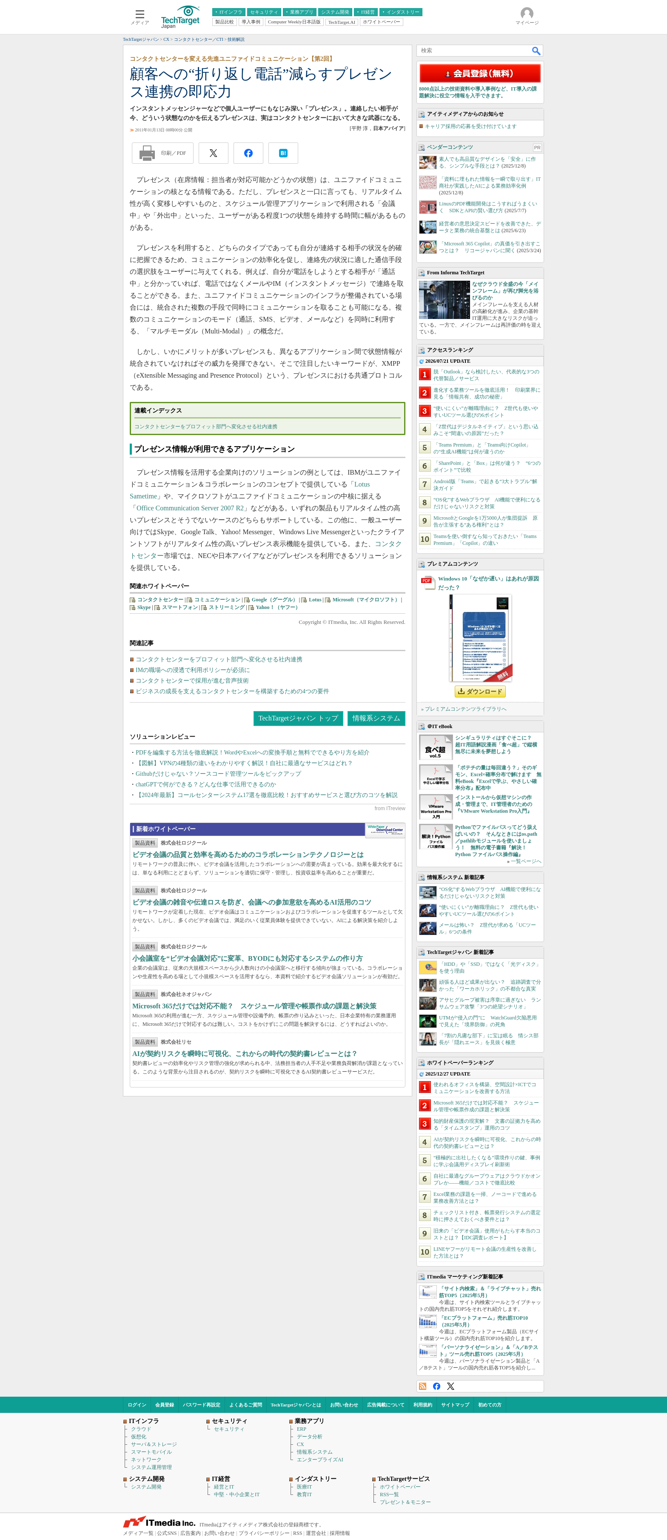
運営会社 (316, 1533)
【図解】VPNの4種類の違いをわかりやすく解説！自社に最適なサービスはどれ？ (244, 763)
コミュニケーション (217, 600)
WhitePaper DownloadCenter (385, 830)
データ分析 (309, 1437)
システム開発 (146, 1487)
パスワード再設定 (201, 1404)
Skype (144, 607)
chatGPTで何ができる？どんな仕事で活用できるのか (206, 784)
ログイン (137, 1404)
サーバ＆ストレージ (154, 1444)
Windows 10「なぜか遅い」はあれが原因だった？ (488, 583)
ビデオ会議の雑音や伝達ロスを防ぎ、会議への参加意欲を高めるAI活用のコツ (251, 902)
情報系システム (376, 718)
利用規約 (422, 1404)
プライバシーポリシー (264, 1533)
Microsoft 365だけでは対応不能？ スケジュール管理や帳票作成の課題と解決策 (254, 1006)
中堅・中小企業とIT (236, 1494)
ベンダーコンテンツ (450, 147)
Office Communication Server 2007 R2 (190, 508)
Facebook (436, 1386)
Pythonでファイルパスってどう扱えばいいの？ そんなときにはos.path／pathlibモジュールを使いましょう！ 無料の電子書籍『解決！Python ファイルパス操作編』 (496, 840)
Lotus (315, 600)
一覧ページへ (526, 861)
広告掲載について (386, 1404)
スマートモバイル (151, 1452)
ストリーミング (227, 607)
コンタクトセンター (160, 600)
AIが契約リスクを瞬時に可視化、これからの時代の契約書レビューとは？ (245, 1053)
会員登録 (164, 1404)
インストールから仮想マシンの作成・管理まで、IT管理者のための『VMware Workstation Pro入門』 (493, 804)
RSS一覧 (389, 1494)
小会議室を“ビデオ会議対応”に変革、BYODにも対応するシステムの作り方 (247, 958)
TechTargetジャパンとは (296, 1404)
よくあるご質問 (245, 1404)
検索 (536, 51)
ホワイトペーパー (400, 1487)
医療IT (304, 1487)
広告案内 (190, 1533)
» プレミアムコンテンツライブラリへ (464, 709)
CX (300, 1444)
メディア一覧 (138, 1533)
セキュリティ (229, 1429)
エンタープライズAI (320, 1460)
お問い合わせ (344, 1404)
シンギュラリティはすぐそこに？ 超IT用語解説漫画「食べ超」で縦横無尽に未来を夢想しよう (496, 744)
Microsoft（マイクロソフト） (366, 600)
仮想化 (138, 1437)
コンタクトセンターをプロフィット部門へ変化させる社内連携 (205, 427)
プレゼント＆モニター (405, 1502)
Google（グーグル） (275, 600)
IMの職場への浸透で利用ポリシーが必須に (193, 670)
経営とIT (224, 1487)
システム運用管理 (151, 1467)
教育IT (304, 1494)
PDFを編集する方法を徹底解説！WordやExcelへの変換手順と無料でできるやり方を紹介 (253, 752)
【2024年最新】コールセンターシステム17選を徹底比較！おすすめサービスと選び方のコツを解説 (267, 795)
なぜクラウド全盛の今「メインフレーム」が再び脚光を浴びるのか (505, 291)
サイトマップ (455, 1404)
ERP (301, 1429)
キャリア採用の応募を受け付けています (471, 126)
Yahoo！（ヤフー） (278, 607)
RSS (422, 1386)
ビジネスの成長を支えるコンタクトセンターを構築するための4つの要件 (232, 691)
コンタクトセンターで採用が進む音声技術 (192, 680)
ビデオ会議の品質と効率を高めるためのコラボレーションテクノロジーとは (248, 854)
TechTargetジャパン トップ (298, 718)
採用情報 (340, 1533)
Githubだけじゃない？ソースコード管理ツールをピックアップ (218, 774)
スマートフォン (180, 607)
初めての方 (490, 1404)
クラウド (141, 1429)
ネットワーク (146, 1460)
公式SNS (167, 1533)
